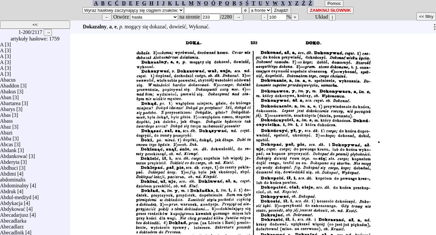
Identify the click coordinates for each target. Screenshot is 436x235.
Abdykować (12, 207)
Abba (5, 137)
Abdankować (13, 154)
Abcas (6, 143)
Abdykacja (11, 201)
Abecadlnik (12, 231)
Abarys (7, 107)
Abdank (8, 148)
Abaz (5, 125)
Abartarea (10, 101)
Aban (5, 96)
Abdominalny (14, 184)
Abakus (8, 90)
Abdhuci (9, 166)
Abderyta (10, 160)
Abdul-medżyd (15, 195)
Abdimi (8, 172)
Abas (5, 113)
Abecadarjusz (14, 213)
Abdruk (8, 190)
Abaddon (9, 84)
